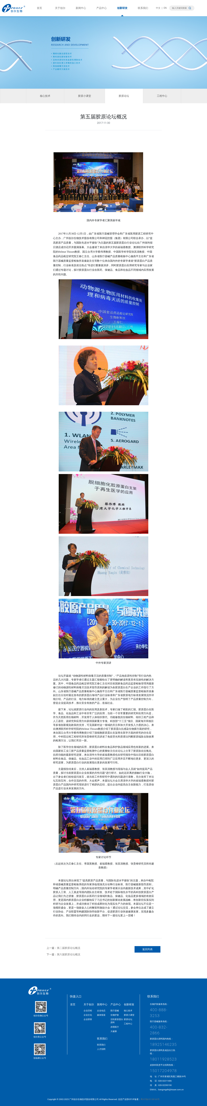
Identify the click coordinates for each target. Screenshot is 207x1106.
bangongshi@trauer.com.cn (171, 1089)
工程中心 (162, 95)
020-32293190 (165, 1085)
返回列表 (147, 949)
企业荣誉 (88, 1019)
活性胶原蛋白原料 (116, 1021)
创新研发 (122, 11)
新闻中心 (81, 11)
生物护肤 (114, 1015)
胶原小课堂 (84, 95)
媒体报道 (101, 1015)
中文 (158, 8)
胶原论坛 (124, 95)
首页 (39, 11)
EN (165, 8)
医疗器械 (114, 1010)
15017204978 (163, 1070)
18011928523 (163, 1059)
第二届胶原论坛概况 (68, 948)
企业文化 (88, 1015)
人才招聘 (101, 1049)
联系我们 (143, 11)
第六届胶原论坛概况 (68, 954)
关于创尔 (60, 11)
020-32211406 (165, 1081)
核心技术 (45, 95)
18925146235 (163, 1044)
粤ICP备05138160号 (150, 1099)
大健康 (113, 1031)
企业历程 (88, 1010)
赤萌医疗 (114, 1027)
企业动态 (101, 1010)
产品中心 (101, 11)
